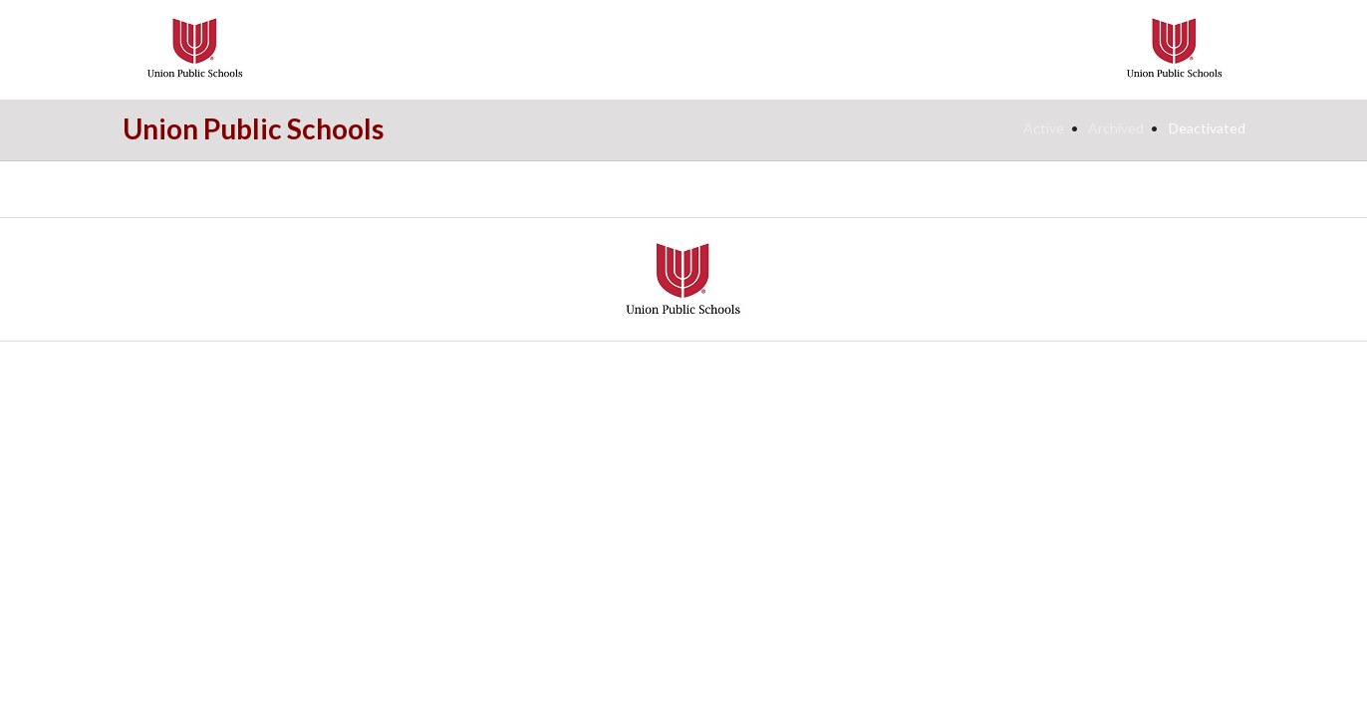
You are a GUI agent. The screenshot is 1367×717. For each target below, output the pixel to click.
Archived (1116, 128)
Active (1043, 128)
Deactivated (1207, 128)
